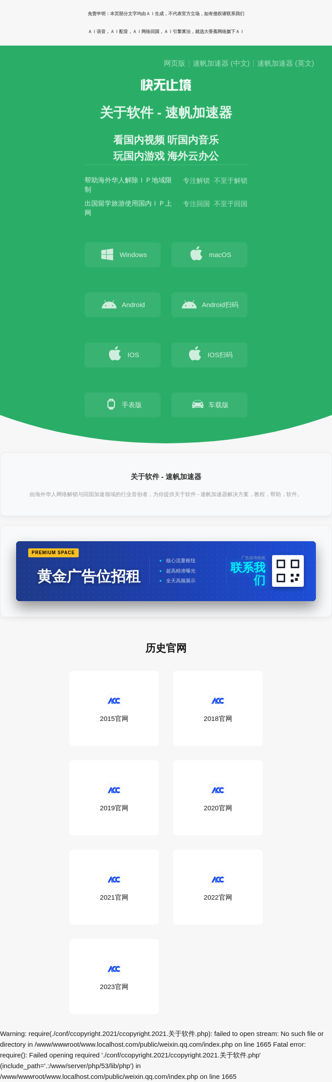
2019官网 (114, 797)
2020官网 (218, 797)
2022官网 (218, 886)
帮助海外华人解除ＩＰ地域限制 (128, 185)
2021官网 (114, 886)
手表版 (123, 406)
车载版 (210, 406)
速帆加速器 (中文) (221, 63)
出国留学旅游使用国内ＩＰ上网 (128, 209)
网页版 (174, 63)
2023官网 (114, 976)
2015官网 (114, 708)
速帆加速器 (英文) (285, 63)
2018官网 (218, 708)
